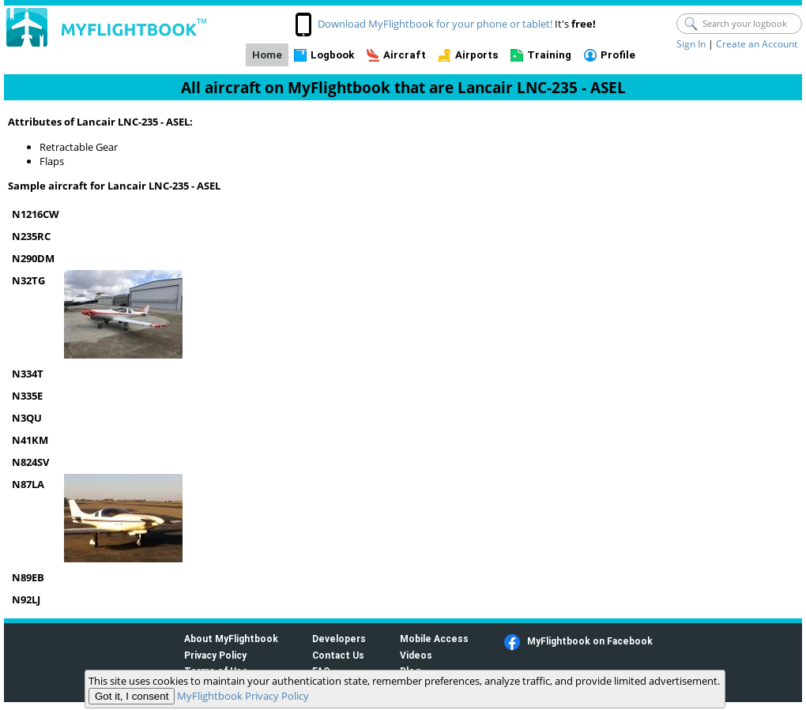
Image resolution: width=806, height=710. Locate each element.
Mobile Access (434, 638)
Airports (477, 55)
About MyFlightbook (231, 638)
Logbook (332, 55)
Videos (416, 655)
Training (549, 55)
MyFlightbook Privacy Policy (243, 696)
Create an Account (756, 44)
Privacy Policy (215, 655)
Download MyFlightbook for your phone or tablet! (435, 24)
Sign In (691, 44)
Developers (339, 638)
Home (267, 55)
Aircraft (404, 55)
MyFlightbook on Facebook (590, 641)
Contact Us (338, 655)
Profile (618, 55)
